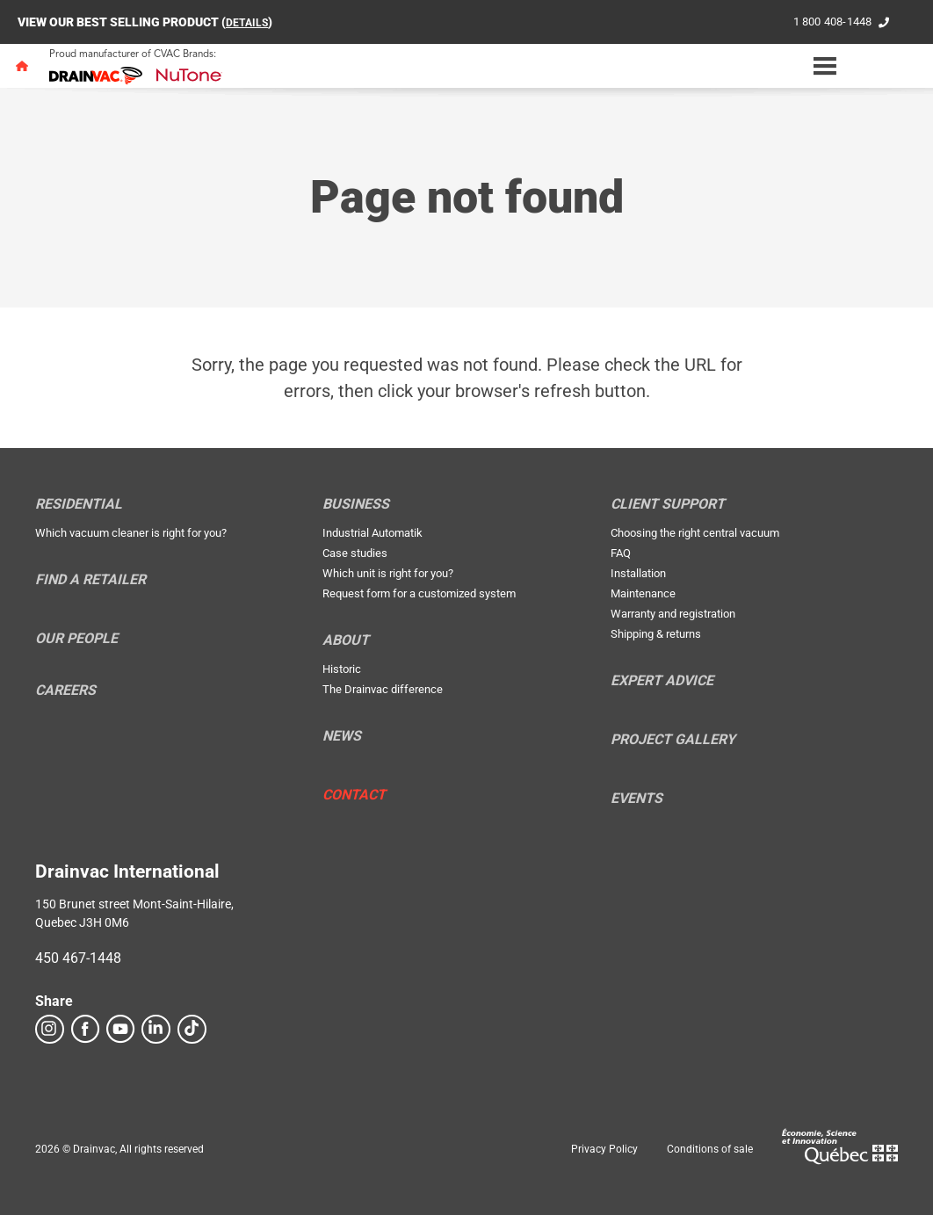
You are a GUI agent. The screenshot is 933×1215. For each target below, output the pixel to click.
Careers (65, 690)
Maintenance (643, 593)
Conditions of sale (710, 1149)
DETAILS (250, 22)
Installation (638, 573)
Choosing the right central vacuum (695, 532)
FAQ (621, 553)
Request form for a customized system (419, 593)
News (341, 736)
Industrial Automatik (372, 532)
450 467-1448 (78, 958)
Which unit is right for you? (387, 573)
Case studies (354, 553)
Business (355, 504)
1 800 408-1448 (828, 22)
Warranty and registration (673, 613)
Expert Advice (662, 681)
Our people (76, 639)
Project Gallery (673, 740)
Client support (668, 504)
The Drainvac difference (382, 689)
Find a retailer (90, 580)
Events (636, 799)
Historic (341, 669)
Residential (78, 504)
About (345, 640)
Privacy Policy (604, 1149)
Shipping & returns (656, 633)
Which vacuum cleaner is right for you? (131, 532)
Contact (354, 795)
